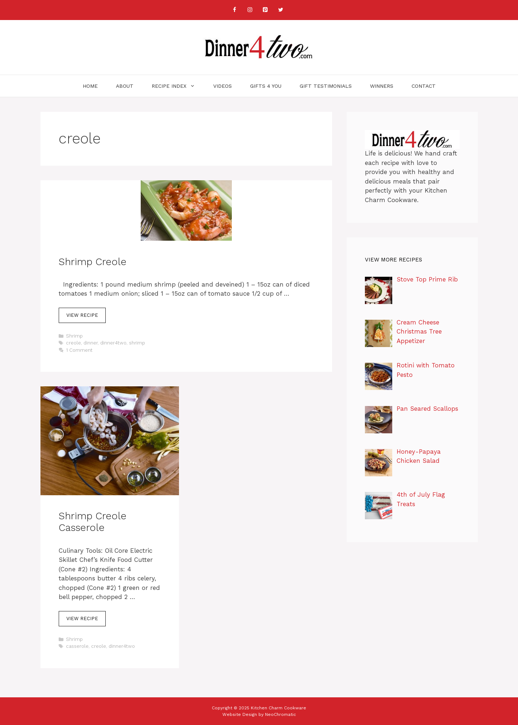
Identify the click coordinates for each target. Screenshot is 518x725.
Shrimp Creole (92, 262)
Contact (424, 86)
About (124, 86)
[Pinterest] (265, 10)
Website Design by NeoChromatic (259, 714)
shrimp (137, 343)
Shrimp (74, 336)
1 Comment (79, 350)
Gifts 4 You (265, 86)
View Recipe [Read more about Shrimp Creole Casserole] (82, 618)
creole (73, 343)
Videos (222, 86)
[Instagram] (250, 10)
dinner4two (113, 343)
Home (90, 86)
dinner (90, 343)
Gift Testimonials (326, 86)
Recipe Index (178, 86)
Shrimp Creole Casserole (92, 521)
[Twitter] (280, 10)
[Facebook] (235, 10)
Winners (381, 86)
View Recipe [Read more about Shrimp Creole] (82, 315)
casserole (77, 646)
